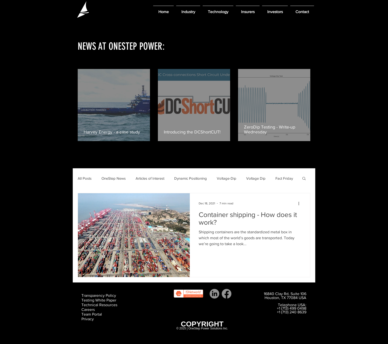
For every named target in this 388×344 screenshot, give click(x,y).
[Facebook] (226, 294)
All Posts (85, 178)
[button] (188, 9)
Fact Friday (284, 178)
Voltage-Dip (226, 178)
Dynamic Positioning (190, 178)
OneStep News (113, 178)
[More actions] (300, 203)
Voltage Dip (256, 178)
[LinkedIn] (214, 294)
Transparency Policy (98, 295)
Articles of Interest (150, 178)
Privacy (87, 319)
